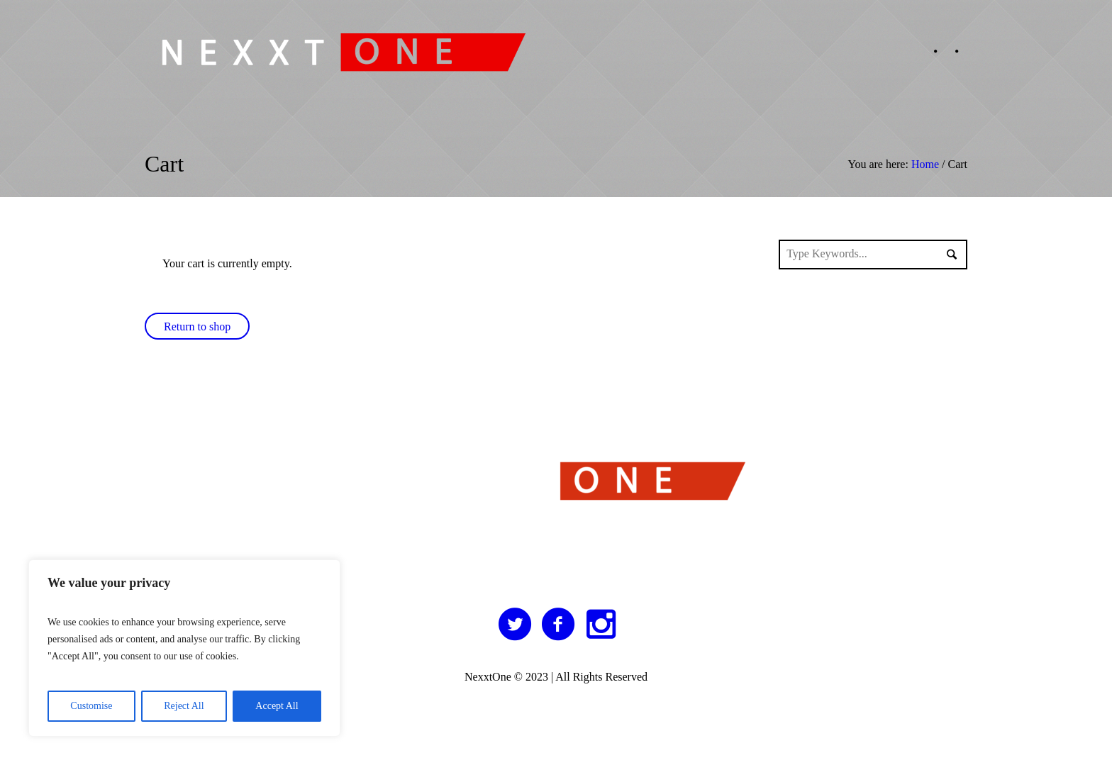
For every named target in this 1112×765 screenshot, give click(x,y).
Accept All (276, 705)
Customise (91, 705)
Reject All (184, 705)
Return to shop (197, 326)
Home (925, 164)
